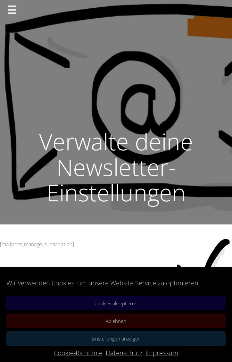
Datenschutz (124, 353)
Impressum (161, 353)
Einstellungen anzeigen (116, 338)
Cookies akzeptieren (116, 303)
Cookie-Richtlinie (78, 353)
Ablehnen (116, 321)
